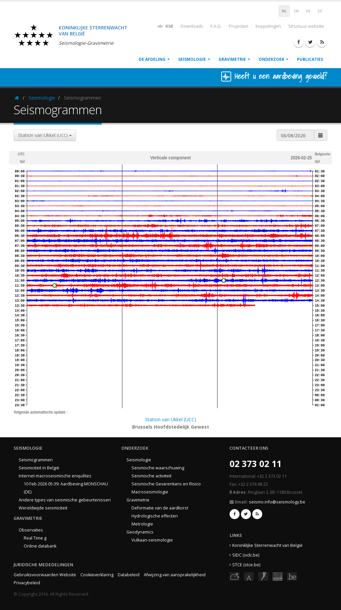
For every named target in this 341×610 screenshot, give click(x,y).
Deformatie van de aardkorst (159, 508)
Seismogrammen (36, 460)
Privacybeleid (27, 583)
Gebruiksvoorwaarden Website (45, 575)
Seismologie (192, 59)
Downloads (192, 26)
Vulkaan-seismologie (152, 540)
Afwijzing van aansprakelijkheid (175, 575)
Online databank (40, 546)
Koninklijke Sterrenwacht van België (267, 545)
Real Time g (35, 538)
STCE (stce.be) (246, 565)
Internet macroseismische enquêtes (55, 476)
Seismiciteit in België (39, 468)
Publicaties (310, 59)
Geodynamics (139, 532)
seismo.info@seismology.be (277, 502)
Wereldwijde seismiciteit (43, 508)
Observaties (31, 530)
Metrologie (142, 524)
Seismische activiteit (151, 476)
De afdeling (152, 59)
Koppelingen (268, 26)
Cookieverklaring (96, 575)
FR (308, 11)
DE (320, 11)
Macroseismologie (149, 492)
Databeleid (128, 575)
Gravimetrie (232, 59)
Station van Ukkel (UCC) (170, 419)
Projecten (238, 26)
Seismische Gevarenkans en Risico (166, 484)
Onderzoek (271, 59)
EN (296, 11)
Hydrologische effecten (154, 516)
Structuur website (306, 26)
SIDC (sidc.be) (245, 555)
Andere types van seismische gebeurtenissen (65, 500)
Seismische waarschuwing (157, 468)
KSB (165, 26)
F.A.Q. (216, 26)
